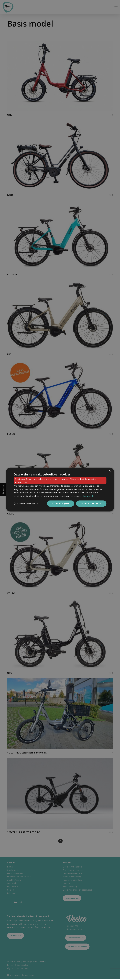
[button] (26, 503)
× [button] (110, 471)
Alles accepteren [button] (91, 503)
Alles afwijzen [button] (60, 503)
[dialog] (60, 490)
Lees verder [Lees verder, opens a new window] (89, 496)
